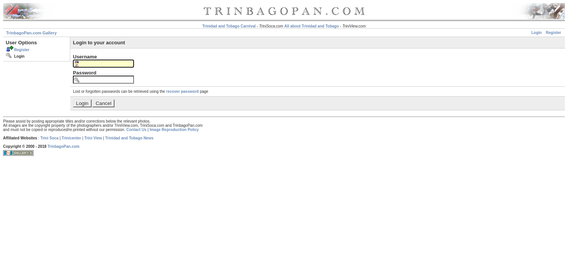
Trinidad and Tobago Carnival (229, 26)
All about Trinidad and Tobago (311, 26)
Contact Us (136, 130)
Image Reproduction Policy (174, 130)
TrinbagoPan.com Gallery (31, 33)
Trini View (93, 138)
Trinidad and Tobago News (129, 138)
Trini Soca (49, 138)
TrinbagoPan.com (63, 146)
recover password (182, 91)
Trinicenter (71, 138)
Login (536, 33)
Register (553, 33)
